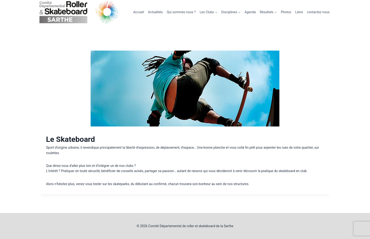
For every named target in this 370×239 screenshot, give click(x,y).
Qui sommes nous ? (181, 12)
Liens (299, 12)
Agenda (250, 12)
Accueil (138, 12)
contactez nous (318, 12)
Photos (286, 12)
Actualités (155, 12)
